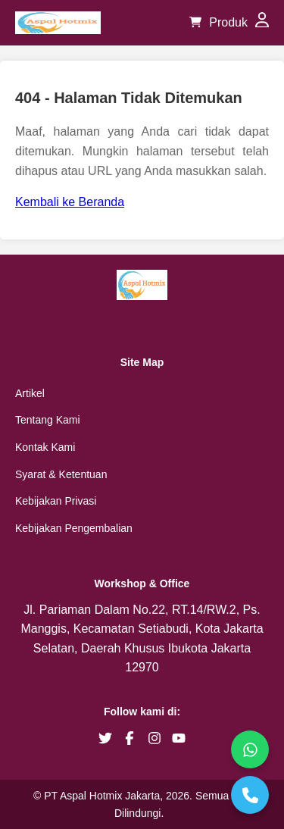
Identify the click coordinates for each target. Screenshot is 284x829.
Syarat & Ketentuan (61, 474)
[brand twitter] (105, 738)
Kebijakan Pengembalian (74, 528)
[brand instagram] (154, 738)
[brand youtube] (179, 738)
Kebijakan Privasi (55, 501)
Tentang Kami (47, 420)
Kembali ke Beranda (69, 202)
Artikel (30, 393)
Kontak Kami (45, 447)
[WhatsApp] (250, 749)
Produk (228, 22)
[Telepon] (250, 795)
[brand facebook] (129, 738)
